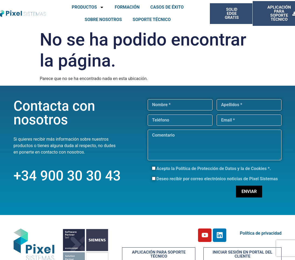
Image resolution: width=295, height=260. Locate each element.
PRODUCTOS (88, 7)
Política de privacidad (261, 233)
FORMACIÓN (127, 7)
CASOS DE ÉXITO (167, 7)
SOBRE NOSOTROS (103, 19)
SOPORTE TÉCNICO (152, 19)
